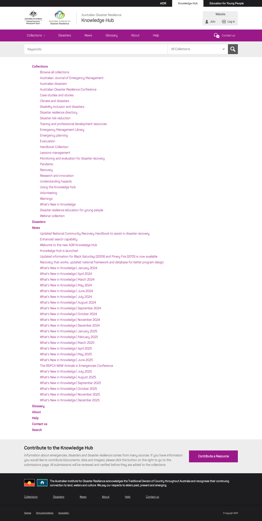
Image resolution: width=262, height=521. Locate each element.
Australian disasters (53, 84)
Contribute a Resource (213, 456)
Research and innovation (57, 176)
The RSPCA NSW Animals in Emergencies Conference (76, 366)
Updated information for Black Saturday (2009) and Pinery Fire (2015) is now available (98, 256)
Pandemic (46, 164)
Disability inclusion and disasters (62, 107)
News (88, 35)
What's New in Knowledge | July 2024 (66, 297)
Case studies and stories (57, 95)
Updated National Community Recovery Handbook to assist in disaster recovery (95, 233)
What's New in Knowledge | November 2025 (70, 394)
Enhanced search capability (58, 239)
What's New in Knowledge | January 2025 (68, 331)
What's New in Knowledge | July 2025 (66, 371)
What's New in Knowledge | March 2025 (67, 343)
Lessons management (55, 153)
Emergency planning (54, 135)
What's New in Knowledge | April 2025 (66, 348)
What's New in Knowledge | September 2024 (70, 308)
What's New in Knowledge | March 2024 (67, 279)
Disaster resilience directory (58, 112)
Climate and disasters (54, 101)
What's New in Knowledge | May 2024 (66, 285)
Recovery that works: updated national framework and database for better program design (102, 262)
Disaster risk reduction (55, 118)
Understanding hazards (56, 181)
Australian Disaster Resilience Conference (68, 89)
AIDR (163, 3)
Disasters (64, 35)
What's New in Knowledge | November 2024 (70, 320)
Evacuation (47, 141)
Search (233, 49)
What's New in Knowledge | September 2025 (70, 383)
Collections (36, 35)
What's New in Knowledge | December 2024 (70, 325)
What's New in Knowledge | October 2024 (68, 314)
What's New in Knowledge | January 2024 (68, 268)
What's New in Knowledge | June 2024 (66, 291)
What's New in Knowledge (58, 204)
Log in (231, 21)
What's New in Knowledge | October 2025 (68, 389)
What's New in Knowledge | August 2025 (68, 377)
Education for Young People (227, 3)
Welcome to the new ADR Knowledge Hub (68, 245)
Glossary (112, 35)
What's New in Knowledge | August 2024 (68, 302)
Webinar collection (52, 216)
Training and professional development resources (73, 124)
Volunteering (48, 193)
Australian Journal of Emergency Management (71, 78)
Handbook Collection (54, 147)
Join (212, 21)
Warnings (46, 199)
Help (156, 35)
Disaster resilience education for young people (71, 210)
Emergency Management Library (62, 130)
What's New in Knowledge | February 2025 (69, 337)
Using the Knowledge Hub (58, 187)
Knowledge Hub (188, 3)
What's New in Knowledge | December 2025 (70, 400)
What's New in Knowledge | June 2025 (66, 360)
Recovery (46, 170)
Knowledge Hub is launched (59, 251)
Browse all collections (54, 72)
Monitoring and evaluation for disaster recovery (72, 158)
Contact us (228, 35)
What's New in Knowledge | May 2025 (66, 354)
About (135, 35)
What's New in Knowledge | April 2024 (66, 274)
